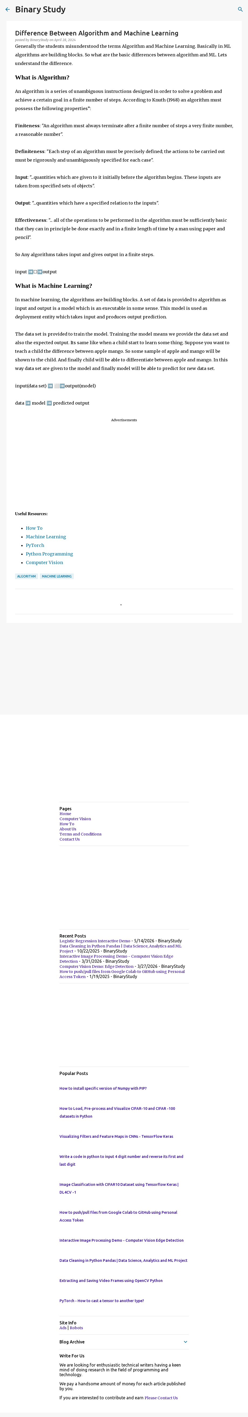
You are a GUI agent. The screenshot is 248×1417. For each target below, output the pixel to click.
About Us (68, 829)
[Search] (240, 9)
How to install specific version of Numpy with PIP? (103, 1088)
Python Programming (49, 554)
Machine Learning (46, 536)
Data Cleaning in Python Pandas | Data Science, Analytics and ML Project (123, 1260)
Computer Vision (44, 562)
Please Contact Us (161, 1398)
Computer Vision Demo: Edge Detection (97, 966)
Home (65, 813)
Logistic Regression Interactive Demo (95, 941)
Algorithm (26, 576)
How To (34, 528)
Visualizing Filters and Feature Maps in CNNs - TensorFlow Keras (116, 1136)
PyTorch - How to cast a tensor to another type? (102, 1301)
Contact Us (70, 839)
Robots (76, 1327)
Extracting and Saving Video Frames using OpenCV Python (111, 1280)
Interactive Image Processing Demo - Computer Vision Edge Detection (122, 1240)
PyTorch (35, 545)
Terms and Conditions (81, 834)
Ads (63, 1327)
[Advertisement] (124, 466)
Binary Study (40, 9)
